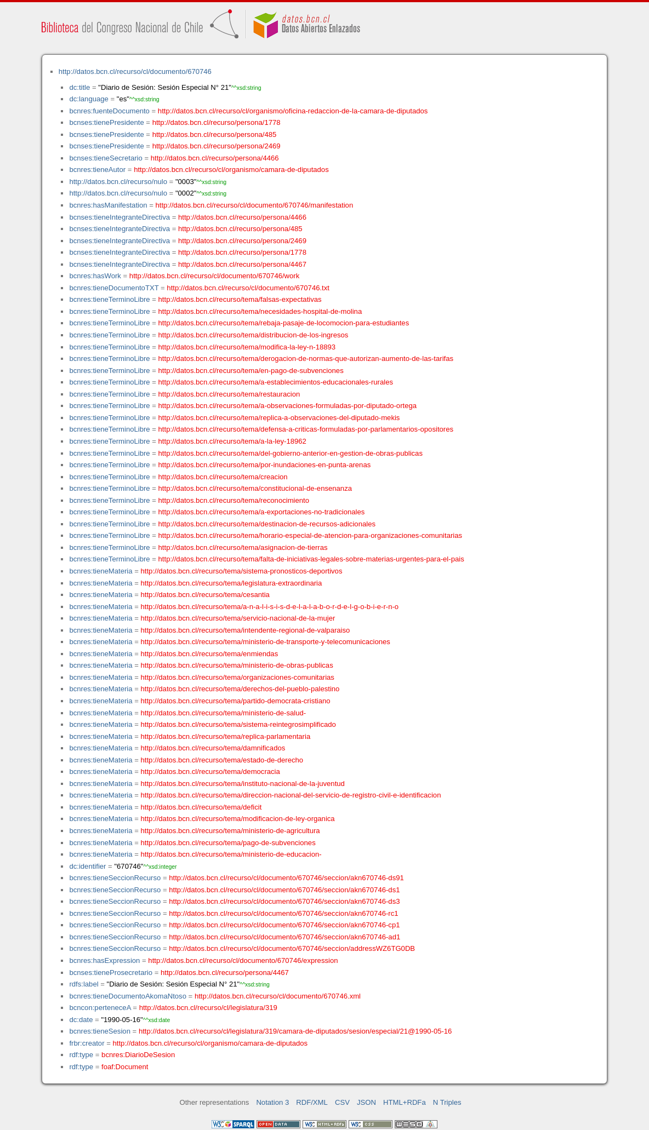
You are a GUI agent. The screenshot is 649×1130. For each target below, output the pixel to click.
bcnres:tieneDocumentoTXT (113, 288)
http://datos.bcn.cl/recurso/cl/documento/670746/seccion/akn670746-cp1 (284, 925)
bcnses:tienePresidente (106, 122)
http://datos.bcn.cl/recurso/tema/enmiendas (209, 654)
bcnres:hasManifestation (108, 205)
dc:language (88, 99)
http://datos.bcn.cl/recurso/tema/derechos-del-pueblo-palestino (240, 689)
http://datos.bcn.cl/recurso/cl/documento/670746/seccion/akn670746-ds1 (284, 890)
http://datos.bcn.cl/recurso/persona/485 (214, 134)
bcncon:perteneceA (99, 1007)
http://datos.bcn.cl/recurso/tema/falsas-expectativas (240, 299)
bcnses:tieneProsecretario (110, 972)
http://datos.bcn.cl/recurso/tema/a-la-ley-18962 (232, 441)
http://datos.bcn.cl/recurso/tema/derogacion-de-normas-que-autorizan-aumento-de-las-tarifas (305, 358)
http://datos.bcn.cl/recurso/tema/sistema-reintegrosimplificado (238, 724)
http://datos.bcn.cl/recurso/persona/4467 (242, 264)
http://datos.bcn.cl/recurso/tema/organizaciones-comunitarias (237, 677)
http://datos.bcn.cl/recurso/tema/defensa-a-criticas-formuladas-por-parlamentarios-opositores (305, 429)
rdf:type (81, 1055)
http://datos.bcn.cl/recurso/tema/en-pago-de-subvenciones (251, 370)
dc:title (79, 87)
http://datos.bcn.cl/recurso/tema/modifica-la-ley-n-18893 (247, 347)
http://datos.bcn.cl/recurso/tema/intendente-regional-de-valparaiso (245, 630)
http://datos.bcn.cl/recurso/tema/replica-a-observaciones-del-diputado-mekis (279, 418)
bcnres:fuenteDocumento (109, 111)
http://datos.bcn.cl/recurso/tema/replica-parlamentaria (226, 736)
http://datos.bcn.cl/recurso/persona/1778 (216, 122)
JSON (366, 1102)
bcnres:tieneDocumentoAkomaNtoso (127, 996)
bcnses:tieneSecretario (105, 158)
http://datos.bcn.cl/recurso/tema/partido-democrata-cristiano (236, 701)
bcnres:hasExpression (104, 960)
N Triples (447, 1102)
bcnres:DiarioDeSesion (138, 1055)
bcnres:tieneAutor (97, 169)
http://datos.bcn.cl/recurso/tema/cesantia (205, 594)
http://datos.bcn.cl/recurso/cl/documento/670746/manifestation (254, 205)
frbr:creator (86, 1043)
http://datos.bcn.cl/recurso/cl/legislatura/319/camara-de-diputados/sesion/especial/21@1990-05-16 (295, 1031)
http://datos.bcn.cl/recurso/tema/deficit (201, 807)
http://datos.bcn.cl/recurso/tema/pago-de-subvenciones (228, 843)
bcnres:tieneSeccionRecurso (115, 878)
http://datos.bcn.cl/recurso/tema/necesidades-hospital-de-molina (260, 311)
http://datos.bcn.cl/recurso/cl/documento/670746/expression (243, 960)
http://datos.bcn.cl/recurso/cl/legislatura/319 (208, 1007)
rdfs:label (83, 984)
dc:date (81, 1020)
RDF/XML (312, 1102)
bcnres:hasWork (95, 276)
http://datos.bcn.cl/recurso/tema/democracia (210, 771)
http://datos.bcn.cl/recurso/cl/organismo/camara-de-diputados (231, 169)
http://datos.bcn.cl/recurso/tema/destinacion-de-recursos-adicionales (266, 524)
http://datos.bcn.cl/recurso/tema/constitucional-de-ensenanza (255, 488)
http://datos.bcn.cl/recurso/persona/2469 (216, 146)
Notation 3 (272, 1102)
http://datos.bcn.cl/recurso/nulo (118, 181)
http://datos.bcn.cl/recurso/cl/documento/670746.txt (248, 288)
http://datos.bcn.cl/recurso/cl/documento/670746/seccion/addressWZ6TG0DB (292, 948)
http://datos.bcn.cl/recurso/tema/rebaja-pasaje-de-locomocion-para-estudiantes (283, 323)
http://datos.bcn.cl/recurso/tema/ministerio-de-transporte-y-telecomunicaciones (265, 642)
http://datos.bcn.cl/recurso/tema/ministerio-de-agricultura (230, 831)
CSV (342, 1102)
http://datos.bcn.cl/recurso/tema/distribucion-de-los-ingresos (253, 335)
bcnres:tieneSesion (99, 1031)
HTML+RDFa (404, 1102)
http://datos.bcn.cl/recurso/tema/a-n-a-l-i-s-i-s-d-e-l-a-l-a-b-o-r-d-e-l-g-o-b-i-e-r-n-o (270, 607)
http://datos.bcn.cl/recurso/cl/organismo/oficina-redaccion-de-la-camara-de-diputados (293, 111)
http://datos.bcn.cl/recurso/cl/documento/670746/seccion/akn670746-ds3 (284, 901)
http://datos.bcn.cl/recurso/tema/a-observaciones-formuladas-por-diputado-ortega (287, 405)
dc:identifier (87, 866)
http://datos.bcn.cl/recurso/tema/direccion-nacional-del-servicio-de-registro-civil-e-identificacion (291, 795)
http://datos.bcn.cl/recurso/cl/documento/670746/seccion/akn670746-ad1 (284, 937)
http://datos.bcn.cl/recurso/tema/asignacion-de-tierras (243, 547)
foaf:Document (124, 1067)
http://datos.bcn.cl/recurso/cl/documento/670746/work (214, 276)
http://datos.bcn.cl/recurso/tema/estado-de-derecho (222, 760)
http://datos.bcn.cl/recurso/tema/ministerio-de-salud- (223, 713)
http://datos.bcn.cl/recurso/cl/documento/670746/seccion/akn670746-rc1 (283, 913)
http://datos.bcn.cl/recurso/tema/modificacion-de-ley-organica (238, 818)
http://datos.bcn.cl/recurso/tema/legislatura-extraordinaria (231, 583)
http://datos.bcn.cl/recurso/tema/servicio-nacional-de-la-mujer (238, 618)
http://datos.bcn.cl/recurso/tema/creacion (223, 477)
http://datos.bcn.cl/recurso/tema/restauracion (229, 394)
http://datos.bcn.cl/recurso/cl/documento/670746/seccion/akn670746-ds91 (286, 878)
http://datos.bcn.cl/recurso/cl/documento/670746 (135, 71)
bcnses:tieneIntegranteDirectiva (119, 217)
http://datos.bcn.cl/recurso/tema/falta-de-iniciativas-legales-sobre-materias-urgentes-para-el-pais (311, 559)
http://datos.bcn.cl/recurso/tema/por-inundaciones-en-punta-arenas (264, 465)
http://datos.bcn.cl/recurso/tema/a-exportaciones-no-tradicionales (261, 512)
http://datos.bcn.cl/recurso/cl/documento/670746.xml (278, 996)
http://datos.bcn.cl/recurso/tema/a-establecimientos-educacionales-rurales (275, 382)
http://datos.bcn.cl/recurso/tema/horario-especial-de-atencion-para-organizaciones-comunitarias (310, 535)
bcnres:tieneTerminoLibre (109, 299)
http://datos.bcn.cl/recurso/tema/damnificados (213, 748)
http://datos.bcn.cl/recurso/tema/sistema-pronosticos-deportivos (242, 571)
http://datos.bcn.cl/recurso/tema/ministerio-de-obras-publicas (237, 665)
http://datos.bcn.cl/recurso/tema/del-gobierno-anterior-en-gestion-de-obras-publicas (290, 453)
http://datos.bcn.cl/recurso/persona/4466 (215, 158)
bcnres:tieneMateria (100, 571)
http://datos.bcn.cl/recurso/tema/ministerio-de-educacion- (231, 854)
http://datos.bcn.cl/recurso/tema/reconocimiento (233, 500)
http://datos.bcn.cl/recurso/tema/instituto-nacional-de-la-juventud (243, 783)
